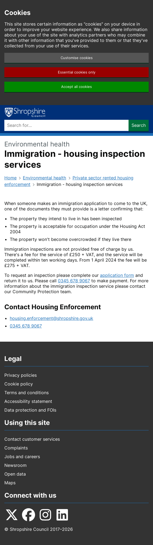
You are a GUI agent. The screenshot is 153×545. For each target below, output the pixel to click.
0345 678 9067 (74, 280)
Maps (9, 482)
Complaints (16, 448)
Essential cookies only (76, 72)
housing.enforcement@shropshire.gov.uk (51, 318)
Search (139, 125)
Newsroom (15, 465)
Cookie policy (18, 384)
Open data (15, 474)
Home (10, 177)
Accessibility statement (28, 401)
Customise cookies (77, 58)
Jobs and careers (22, 456)
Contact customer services (32, 439)
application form (117, 275)
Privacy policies (20, 375)
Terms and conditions (26, 392)
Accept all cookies (76, 87)
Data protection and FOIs (30, 410)
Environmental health (44, 177)
